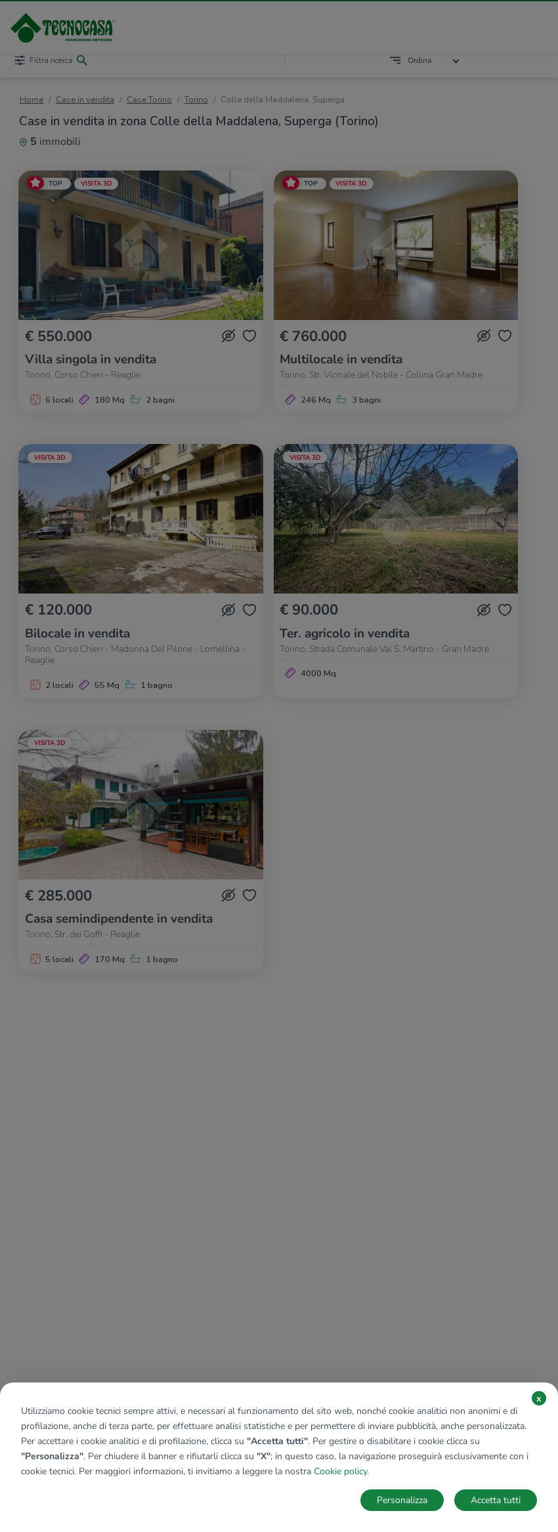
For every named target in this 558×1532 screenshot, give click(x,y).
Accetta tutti (496, 1500)
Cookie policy (340, 1471)
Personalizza (402, 1500)
